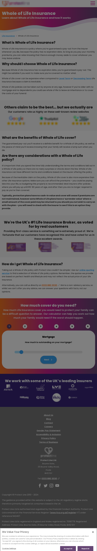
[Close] (93, 536)
